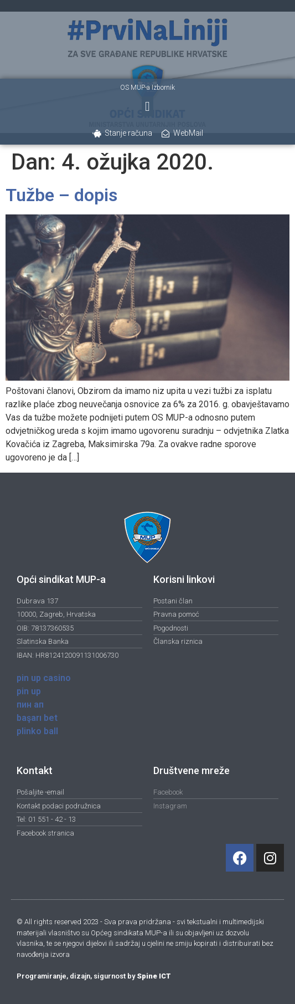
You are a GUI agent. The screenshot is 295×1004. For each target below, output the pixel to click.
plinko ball (37, 731)
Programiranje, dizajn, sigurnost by (94, 976)
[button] (147, 106)
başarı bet (37, 718)
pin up (29, 691)
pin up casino (44, 678)
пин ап (30, 704)
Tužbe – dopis (61, 195)
